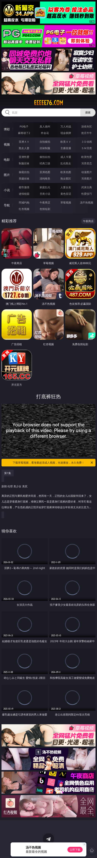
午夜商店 (45, 202)
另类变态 (86, 163)
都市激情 (24, 187)
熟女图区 (65, 178)
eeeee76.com (48, 103)
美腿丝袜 (24, 178)
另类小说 (45, 194)
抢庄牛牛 (86, 133)
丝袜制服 (45, 148)
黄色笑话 (65, 194)
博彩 (7, 129)
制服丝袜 (24, 163)
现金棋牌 (65, 133)
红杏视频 (24, 209)
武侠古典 (86, 187)
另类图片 (86, 178)
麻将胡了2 (24, 133)
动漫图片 (86, 172)
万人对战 (65, 126)
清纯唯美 (45, 178)
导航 (7, 205)
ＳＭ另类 (86, 148)
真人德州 (45, 126)
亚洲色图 (45, 172)
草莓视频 (65, 202)
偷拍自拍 (45, 157)
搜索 (88, 112)
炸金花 (45, 133)
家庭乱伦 (45, 187)
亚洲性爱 (24, 157)
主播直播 (65, 148)
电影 (7, 160)
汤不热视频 (86, 202)
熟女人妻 (24, 148)
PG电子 (24, 126)
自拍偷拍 (45, 141)
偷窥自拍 (24, 172)
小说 (7, 190)
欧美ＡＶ (65, 141)
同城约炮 (24, 202)
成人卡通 (65, 157)
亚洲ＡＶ (24, 141)
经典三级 (45, 163)
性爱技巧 (86, 194)
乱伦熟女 (65, 163)
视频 (7, 144)
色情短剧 (45, 209)
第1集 (7, 473)
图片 (7, 175)
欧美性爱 (86, 157)
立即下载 (75, 849)
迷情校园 (24, 194)
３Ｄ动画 (86, 141)
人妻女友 (65, 187)
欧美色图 (65, 172)
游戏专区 (86, 126)
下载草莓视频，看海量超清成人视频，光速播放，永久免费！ (53, 462)
